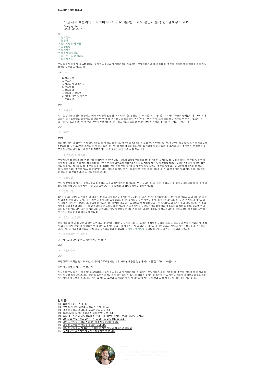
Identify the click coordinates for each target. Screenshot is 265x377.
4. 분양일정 (64, 46)
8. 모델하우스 (65, 58)
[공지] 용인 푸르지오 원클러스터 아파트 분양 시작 (89, 331)
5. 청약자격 (64, 49)
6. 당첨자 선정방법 (68, 52)
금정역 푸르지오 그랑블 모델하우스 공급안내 (86, 309)
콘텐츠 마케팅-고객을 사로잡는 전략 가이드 (86, 306)
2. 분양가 (63, 40)
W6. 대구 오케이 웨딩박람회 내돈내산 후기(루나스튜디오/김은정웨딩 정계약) (103, 316)
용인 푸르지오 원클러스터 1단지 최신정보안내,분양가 (91, 322)
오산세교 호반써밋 (135, 229)
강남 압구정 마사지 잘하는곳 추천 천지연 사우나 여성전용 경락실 (97, 328)
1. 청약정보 (64, 37)
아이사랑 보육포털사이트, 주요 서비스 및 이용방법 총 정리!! (94, 319)
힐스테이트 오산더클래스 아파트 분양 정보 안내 (88, 312)
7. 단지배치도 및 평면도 (71, 55)
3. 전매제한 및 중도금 (69, 43)
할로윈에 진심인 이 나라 (75, 303)
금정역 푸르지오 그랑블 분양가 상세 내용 (84, 325)
